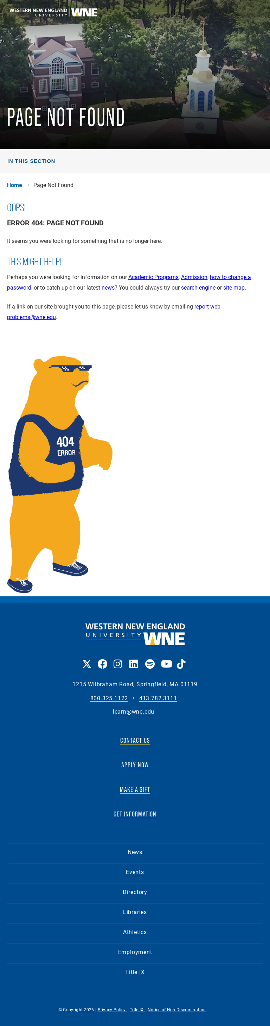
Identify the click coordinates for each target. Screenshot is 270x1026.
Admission (194, 276)
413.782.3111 (158, 698)
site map (234, 287)
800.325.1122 (109, 698)
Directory (135, 891)
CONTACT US (135, 740)
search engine (198, 287)
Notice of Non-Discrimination (177, 1009)
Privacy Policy (112, 1009)
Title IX (134, 971)
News (135, 851)
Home (14, 184)
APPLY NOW (135, 765)
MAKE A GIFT (135, 789)
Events (135, 871)
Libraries (135, 911)
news (108, 287)
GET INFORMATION (135, 814)
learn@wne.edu (133, 711)
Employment (135, 951)
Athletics (135, 931)
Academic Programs (153, 276)
